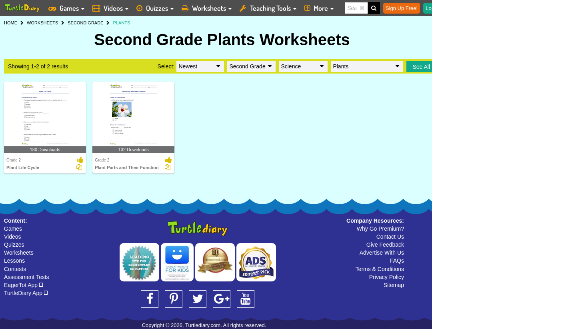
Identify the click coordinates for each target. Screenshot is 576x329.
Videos (12, 236)
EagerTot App (23, 285)
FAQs (397, 260)
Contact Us (390, 236)
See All (421, 67)
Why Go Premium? (380, 228)
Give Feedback (385, 244)
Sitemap (394, 285)
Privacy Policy (386, 277)
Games (13, 228)
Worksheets (19, 252)
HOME (10, 22)
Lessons (14, 260)
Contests (15, 269)
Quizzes (14, 244)
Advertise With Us (382, 252)
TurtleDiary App (26, 293)
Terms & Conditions (380, 269)
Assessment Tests (26, 277)
